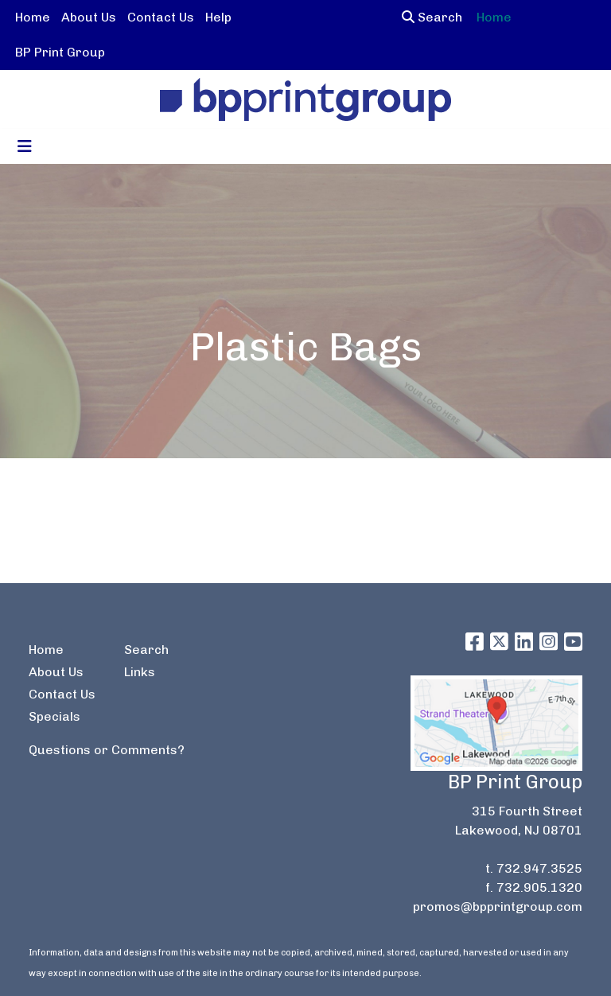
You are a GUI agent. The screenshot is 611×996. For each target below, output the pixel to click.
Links (139, 671)
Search (432, 17)
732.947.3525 (539, 868)
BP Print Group (60, 52)
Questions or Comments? (107, 749)
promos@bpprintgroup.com (497, 906)
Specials (54, 716)
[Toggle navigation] (24, 146)
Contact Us (160, 17)
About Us (88, 17)
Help (218, 17)
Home (32, 17)
